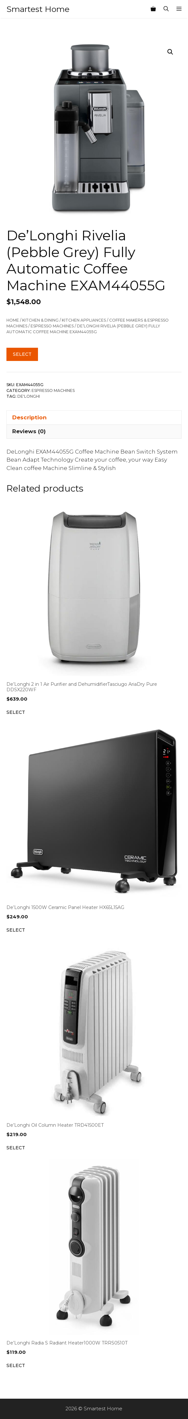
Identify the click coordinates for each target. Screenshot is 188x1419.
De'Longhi (28, 396)
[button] (170, 52)
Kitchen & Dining (40, 320)
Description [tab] (29, 417)
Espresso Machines (52, 326)
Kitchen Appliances (84, 320)
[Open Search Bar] (166, 9)
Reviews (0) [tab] (29, 431)
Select (22, 354)
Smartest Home (38, 9)
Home (12, 320)
